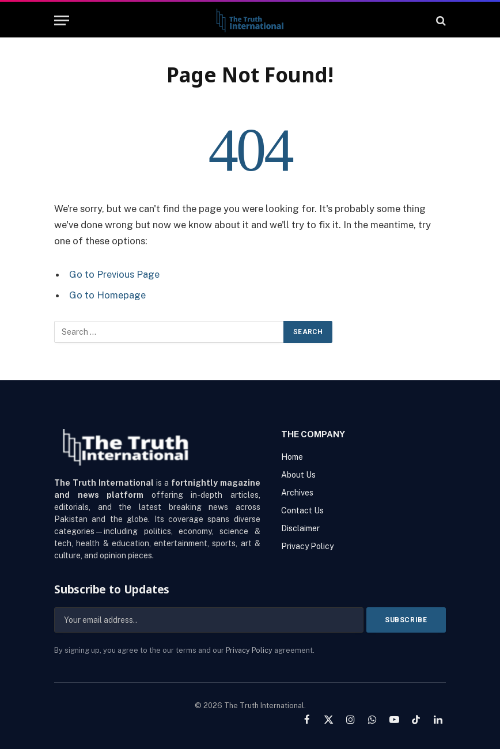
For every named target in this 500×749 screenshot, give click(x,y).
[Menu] (61, 20)
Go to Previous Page (114, 274)
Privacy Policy (249, 649)
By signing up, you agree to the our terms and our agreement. (184, 649)
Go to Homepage (107, 295)
